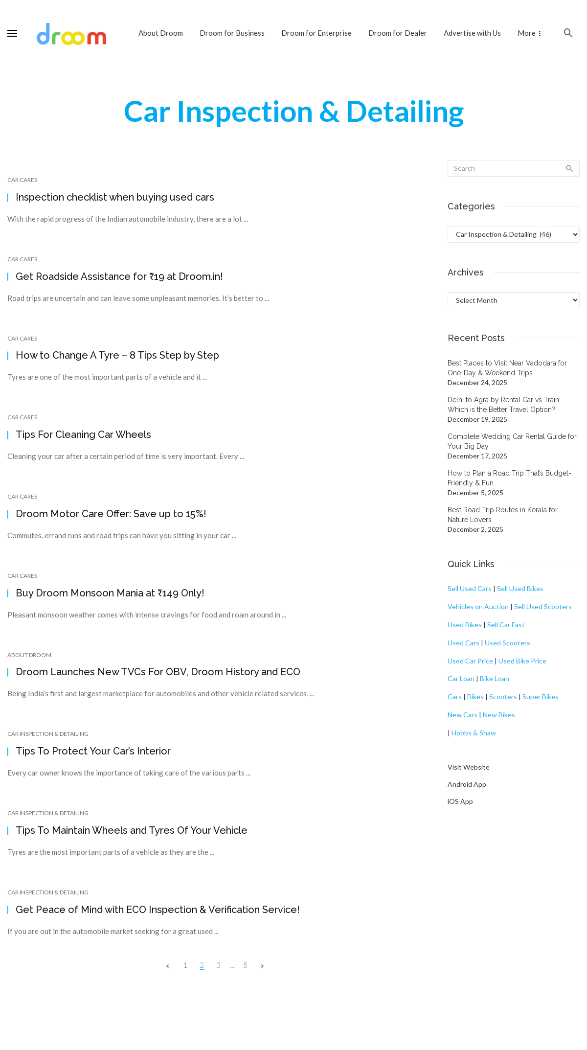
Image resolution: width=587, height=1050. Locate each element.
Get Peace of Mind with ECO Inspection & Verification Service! (158, 909)
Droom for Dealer (397, 32)
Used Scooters (507, 643)
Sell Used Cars (470, 588)
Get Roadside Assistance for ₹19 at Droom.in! (119, 276)
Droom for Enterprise (316, 32)
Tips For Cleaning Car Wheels (83, 434)
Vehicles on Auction (478, 606)
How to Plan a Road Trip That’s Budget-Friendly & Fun (509, 478)
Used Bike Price (522, 661)
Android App (467, 784)
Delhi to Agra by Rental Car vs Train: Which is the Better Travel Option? (504, 404)
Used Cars (463, 643)
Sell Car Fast (506, 624)
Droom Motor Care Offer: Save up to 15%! (111, 514)
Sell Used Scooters (543, 606)
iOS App (460, 801)
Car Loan (461, 678)
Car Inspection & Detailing (48, 733)
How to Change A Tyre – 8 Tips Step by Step (117, 355)
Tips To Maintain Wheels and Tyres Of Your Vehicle (132, 830)
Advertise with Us (472, 32)
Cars (455, 696)
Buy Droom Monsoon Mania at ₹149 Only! (110, 593)
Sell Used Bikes (520, 588)
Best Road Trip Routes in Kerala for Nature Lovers (503, 515)
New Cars (462, 714)
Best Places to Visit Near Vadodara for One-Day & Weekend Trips (507, 368)
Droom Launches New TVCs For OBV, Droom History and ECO (158, 672)
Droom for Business (232, 32)
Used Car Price (470, 661)
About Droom (160, 32)
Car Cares (22, 179)
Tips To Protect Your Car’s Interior (93, 751)
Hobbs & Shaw (474, 733)
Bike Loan (494, 678)
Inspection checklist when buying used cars (115, 197)
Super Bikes (540, 696)
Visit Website (469, 767)
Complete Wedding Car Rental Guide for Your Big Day (512, 441)
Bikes (475, 696)
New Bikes (499, 714)
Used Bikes (465, 624)
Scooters (503, 696)
